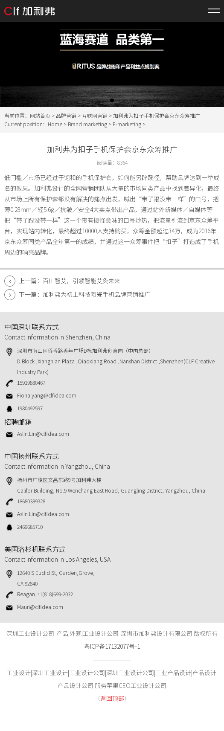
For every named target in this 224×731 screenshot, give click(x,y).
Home (55, 124)
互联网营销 (95, 115)
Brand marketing (87, 124)
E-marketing (127, 124)
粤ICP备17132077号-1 (112, 646)
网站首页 (40, 115)
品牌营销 (66, 115)
